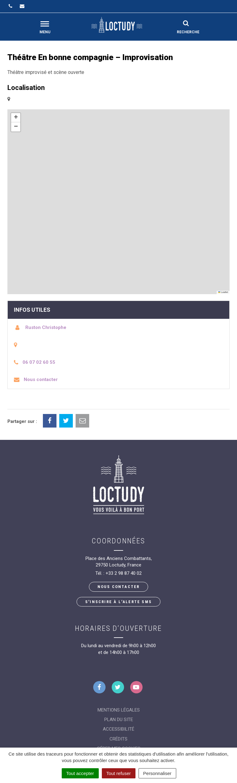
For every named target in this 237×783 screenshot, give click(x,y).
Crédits (118, 739)
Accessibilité (118, 729)
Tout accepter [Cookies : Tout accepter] (80, 773)
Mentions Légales (119, 710)
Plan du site (118, 719)
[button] (15, 117)
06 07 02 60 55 (39, 362)
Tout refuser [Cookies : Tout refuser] (118, 773)
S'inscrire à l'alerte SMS (118, 601)
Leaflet (223, 292)
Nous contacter (41, 379)
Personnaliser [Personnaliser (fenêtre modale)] (157, 773)
